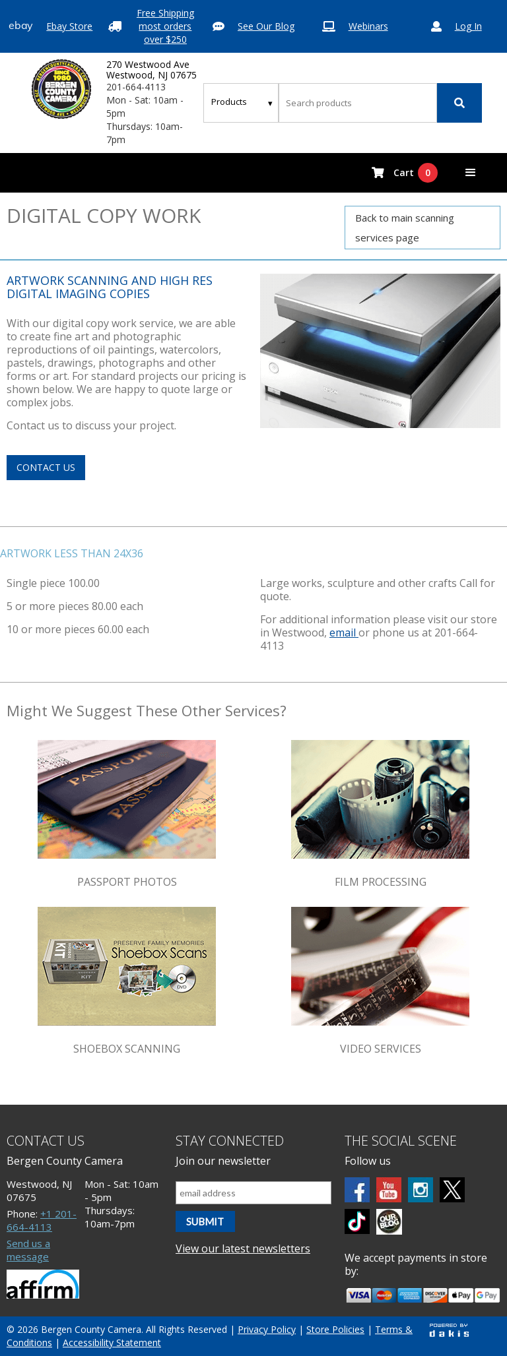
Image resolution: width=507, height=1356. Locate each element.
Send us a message (28, 1250)
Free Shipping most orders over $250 (165, 26)
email (343, 632)
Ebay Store (69, 26)
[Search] (459, 103)
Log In (468, 26)
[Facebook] (357, 1189)
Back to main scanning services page (404, 227)
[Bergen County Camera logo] (61, 89)
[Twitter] (452, 1189)
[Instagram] (420, 1189)
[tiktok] (357, 1221)
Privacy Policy (267, 1329)
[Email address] (253, 1192)
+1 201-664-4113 (42, 1220)
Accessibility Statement (112, 1342)
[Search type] (242, 101)
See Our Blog (266, 26)
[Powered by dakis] (449, 1330)
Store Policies (335, 1329)
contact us (46, 467)
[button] (470, 173)
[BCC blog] (389, 1222)
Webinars (368, 26)
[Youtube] (388, 1189)
